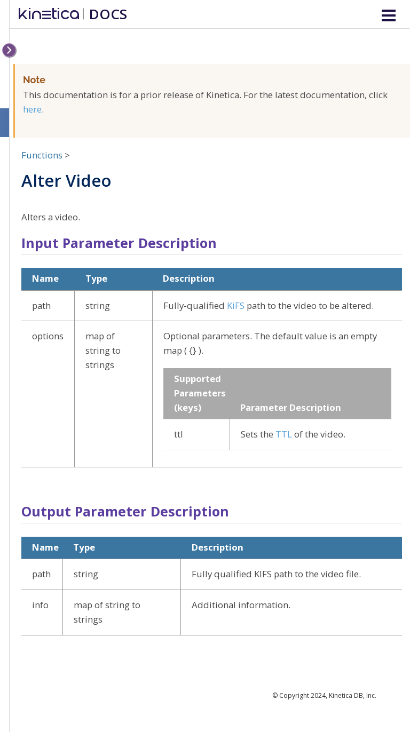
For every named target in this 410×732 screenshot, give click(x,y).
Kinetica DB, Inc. (352, 695)
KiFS (236, 305)
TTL (283, 434)
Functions (41, 155)
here (32, 109)
